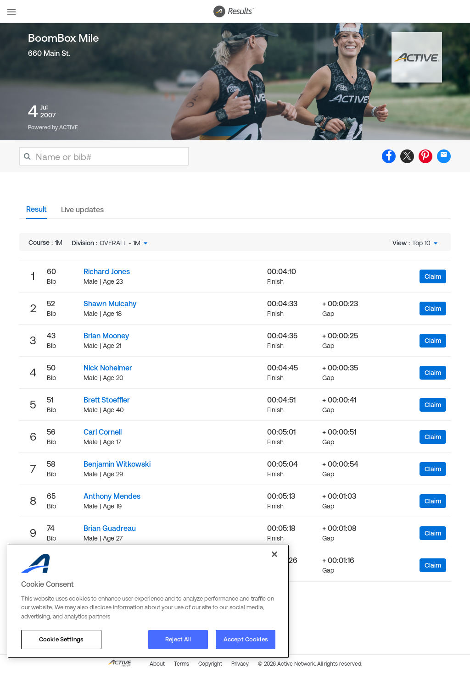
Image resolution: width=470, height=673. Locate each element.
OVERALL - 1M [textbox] (120, 243)
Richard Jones (107, 271)
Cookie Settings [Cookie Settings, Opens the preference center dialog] (61, 639)
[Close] (274, 554)
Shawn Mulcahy (110, 303)
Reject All (178, 639)
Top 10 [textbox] (421, 243)
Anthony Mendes (112, 496)
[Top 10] (426, 243)
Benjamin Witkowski (117, 464)
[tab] (36, 211)
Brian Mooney (106, 335)
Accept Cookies (246, 639)
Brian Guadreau (110, 528)
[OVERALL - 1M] (124, 243)
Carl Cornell (103, 432)
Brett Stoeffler (107, 400)
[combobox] (124, 243)
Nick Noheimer (108, 368)
